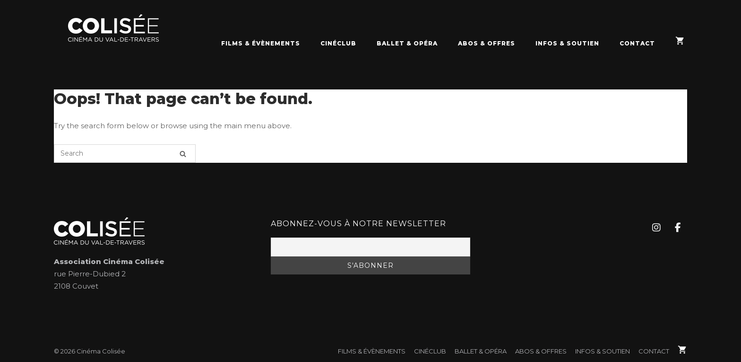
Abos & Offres (486, 43)
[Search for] (125, 153)
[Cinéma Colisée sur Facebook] (677, 228)
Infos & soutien (567, 43)
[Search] (183, 153)
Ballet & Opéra (407, 43)
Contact (637, 43)
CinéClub (338, 43)
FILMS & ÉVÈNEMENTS (260, 43)
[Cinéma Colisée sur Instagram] (655, 228)
